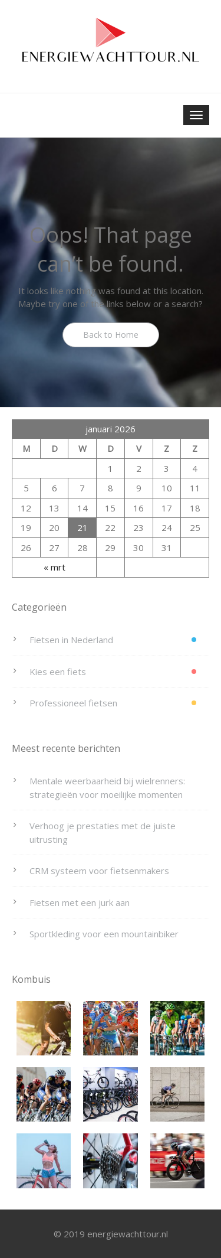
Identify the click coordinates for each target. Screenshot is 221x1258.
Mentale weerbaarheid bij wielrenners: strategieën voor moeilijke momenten (107, 787)
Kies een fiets (57, 671)
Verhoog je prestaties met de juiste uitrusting (102, 832)
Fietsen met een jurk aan (79, 902)
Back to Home (110, 334)
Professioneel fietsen (73, 703)
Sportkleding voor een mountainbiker (104, 934)
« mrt (54, 567)
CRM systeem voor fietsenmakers (99, 870)
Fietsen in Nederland (71, 640)
